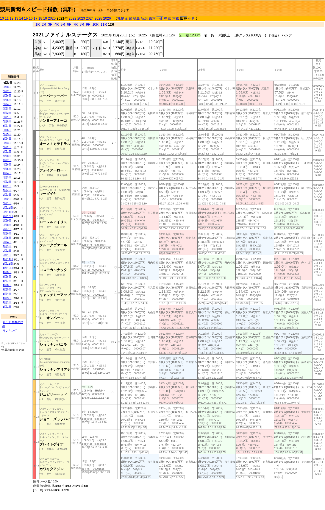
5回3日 (7, 143)
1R (37, 24)
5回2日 (7, 147)
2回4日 (7, 242)
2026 (107, 18)
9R (88, 24)
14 (21, 18)
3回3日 (7, 194)
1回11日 (8, 263)
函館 (128, 18)
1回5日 (7, 289)
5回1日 (7, 151)
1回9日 (7, 272)
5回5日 (7, 134)
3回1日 (7, 203)
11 (7, 18)
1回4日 (7, 293)
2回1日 (7, 255)
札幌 (120, 18)
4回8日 (7, 156)
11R (104, 24)
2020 (52, 18)
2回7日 (7, 229)
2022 (73, 18)
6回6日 (7, 95)
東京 (152, 18)
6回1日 (7, 117)
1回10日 (8, 268)
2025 (98, 18)
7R (75, 24)
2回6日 (7, 233)
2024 (90, 18)
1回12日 (8, 259)
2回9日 (7, 220)
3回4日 (7, 190)
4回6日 (7, 164)
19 (45, 18)
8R (82, 24)
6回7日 (7, 91)
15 (26, 18)
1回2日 (7, 302)
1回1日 (7, 306)
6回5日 (7, 99)
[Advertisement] (14, 47)
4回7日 (7, 160)
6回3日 (7, 108)
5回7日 (7, 125)
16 (31, 18)
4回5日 (7, 168)
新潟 (144, 18)
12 (12, 18)
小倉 (191, 18)
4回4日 (7, 173)
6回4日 (7, 104)
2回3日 (7, 246)
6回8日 (7, 87)
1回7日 (7, 280)
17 (36, 18)
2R (44, 24)
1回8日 (7, 276)
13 (16, 18)
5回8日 (7, 121)
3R (50, 24)
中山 (159, 18)
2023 (81, 18)
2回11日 (8, 212)
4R (56, 24)
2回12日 (8, 207)
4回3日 (7, 177)
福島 (136, 18)
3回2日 (7, 199)
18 (40, 18)
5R (63, 24)
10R (95, 24)
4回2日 (7, 181)
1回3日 (7, 298)
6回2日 (7, 112)
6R (69, 24)
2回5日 (7, 237)
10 (2, 18)
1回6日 (7, 285)
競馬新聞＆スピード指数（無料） (39, 9)
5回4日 (7, 138)
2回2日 (7, 250)
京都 (175, 18)
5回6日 (7, 130)
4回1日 (7, 186)
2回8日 (7, 224)
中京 (167, 18)
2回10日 (8, 216)
